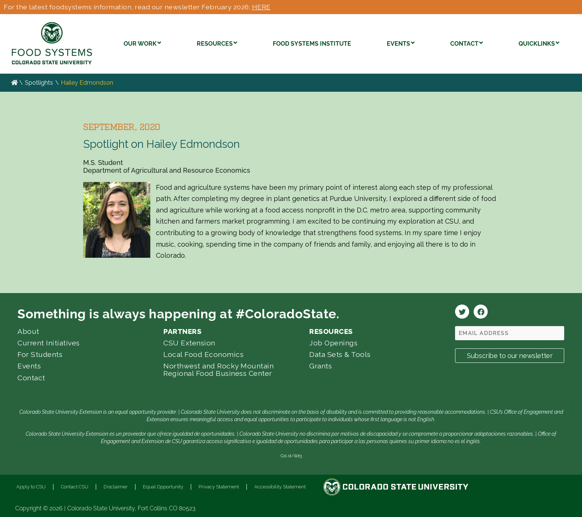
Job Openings (333, 343)
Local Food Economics (203, 354)
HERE (261, 7)
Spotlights (39, 82)
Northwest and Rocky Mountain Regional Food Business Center (218, 369)
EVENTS (401, 43)
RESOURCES (217, 43)
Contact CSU (74, 487)
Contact (31, 378)
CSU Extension (189, 343)
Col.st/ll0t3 (291, 455)
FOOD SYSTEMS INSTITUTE (312, 43)
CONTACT (466, 43)
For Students (39, 354)
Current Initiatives (48, 343)
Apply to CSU (31, 487)
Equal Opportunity (163, 487)
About (28, 331)
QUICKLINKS (539, 43)
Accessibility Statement (280, 487)
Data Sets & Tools (340, 354)
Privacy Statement (219, 487)
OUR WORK (142, 43)
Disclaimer (116, 487)
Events (29, 366)
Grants (320, 366)
